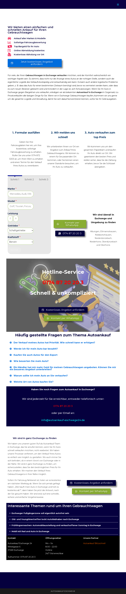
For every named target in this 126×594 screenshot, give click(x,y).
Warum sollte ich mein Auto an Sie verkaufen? (41, 375)
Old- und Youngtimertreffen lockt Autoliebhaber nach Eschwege (45, 519)
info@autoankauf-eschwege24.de (63, 420)
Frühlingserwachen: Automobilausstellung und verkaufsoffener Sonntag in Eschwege (56, 525)
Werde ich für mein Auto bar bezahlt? (36, 349)
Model (12, 201)
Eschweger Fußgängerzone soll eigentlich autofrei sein (40, 513)
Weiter (14, 250)
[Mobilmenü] (118, 4)
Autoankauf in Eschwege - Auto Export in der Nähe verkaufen (33, 20)
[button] (63, 343)
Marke (12, 189)
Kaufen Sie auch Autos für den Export (35, 355)
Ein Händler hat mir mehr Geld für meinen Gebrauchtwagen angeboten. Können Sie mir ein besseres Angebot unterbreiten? (63, 368)
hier (28, 145)
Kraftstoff (14, 237)
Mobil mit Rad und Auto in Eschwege (30, 531)
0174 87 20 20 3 (63, 282)
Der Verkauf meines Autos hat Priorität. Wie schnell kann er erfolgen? (54, 342)
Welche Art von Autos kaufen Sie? (33, 382)
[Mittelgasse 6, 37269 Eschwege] (91, 457)
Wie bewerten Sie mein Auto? (31, 361)
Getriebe (14, 225)
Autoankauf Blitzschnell (94, 543)
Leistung (13, 213)
